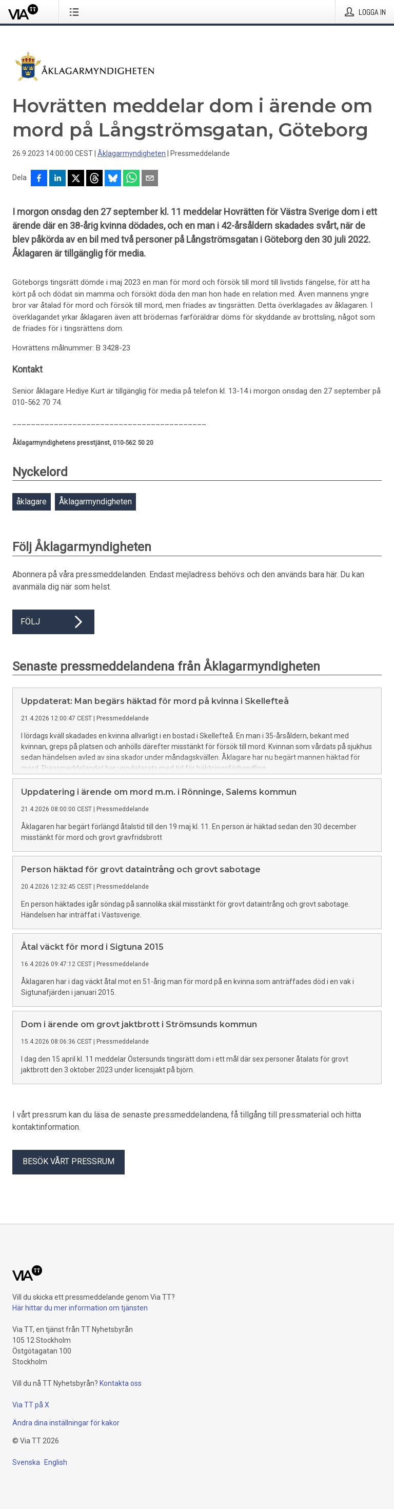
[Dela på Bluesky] (113, 179)
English (55, 1462)
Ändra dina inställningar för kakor (66, 1423)
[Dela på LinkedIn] (57, 179)
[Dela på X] (76, 179)
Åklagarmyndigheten (131, 153)
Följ (53, 622)
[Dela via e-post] (150, 179)
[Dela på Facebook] (39, 179)
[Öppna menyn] (76, 12)
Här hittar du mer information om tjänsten (80, 1308)
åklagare (31, 501)
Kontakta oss (121, 1383)
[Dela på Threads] (94, 179)
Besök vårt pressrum (68, 1161)
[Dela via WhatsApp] (131, 179)
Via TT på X (30, 1405)
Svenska (26, 1462)
